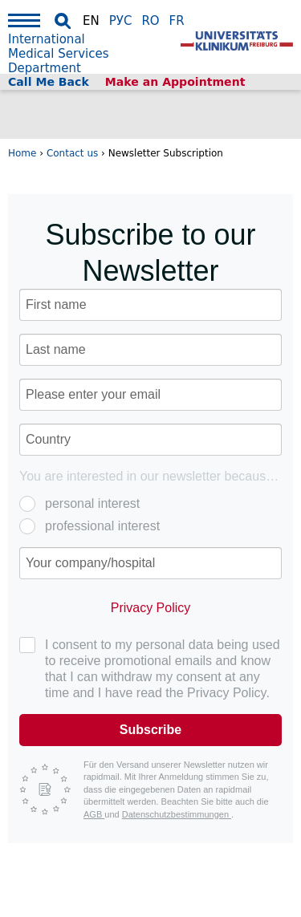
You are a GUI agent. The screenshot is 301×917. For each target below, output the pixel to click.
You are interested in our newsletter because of (149, 476)
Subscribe (150, 729)
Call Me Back (48, 81)
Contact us (72, 153)
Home (22, 153)
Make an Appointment (175, 81)
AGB (93, 814)
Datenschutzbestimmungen (176, 814)
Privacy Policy (151, 608)
